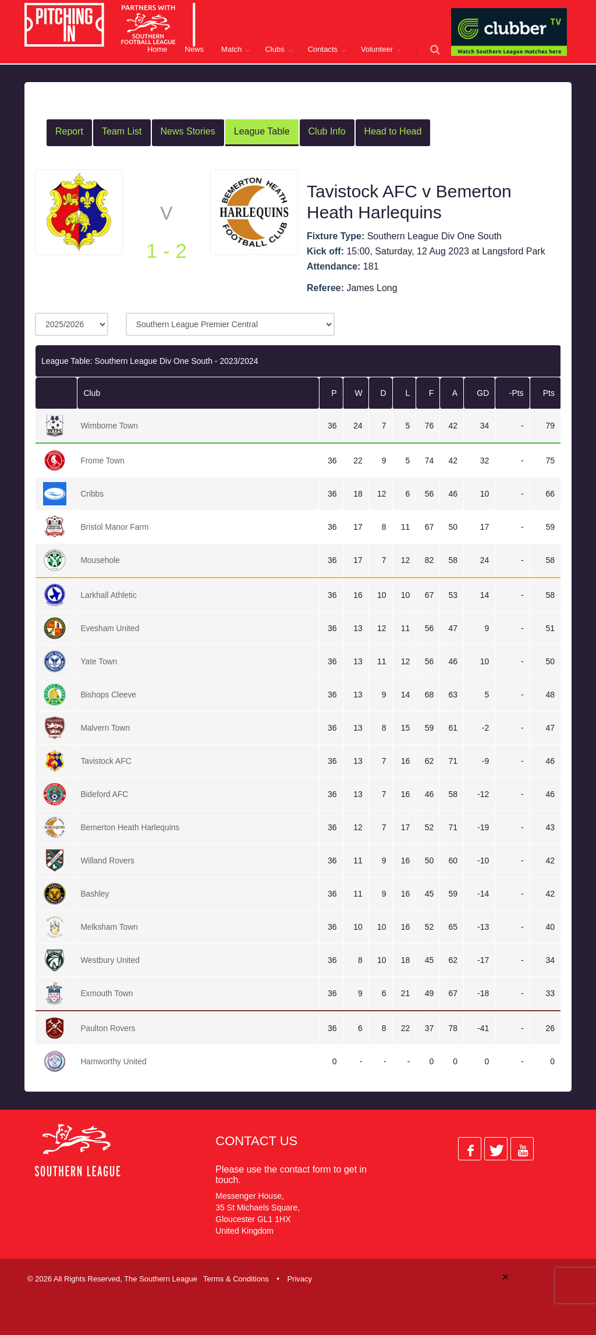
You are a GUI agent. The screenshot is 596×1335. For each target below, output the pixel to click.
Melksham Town (109, 927)
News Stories (188, 131)
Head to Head (393, 131)
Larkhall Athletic (108, 595)
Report (69, 131)
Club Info (327, 131)
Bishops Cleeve (108, 694)
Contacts (323, 49)
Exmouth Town (107, 993)
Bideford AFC (104, 794)
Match (231, 49)
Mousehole (100, 560)
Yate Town (99, 661)
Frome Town (102, 460)
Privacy (299, 1278)
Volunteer (377, 49)
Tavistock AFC (106, 761)
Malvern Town (105, 727)
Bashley (94, 893)
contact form (305, 1169)
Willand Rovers (107, 860)
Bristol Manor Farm (115, 527)
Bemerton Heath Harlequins (130, 827)
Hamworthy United (113, 1061)
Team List (121, 131)
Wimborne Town (109, 425)
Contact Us (256, 1141)
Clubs (274, 49)
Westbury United (110, 960)
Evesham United (110, 628)
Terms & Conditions (236, 1278)
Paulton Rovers (108, 1028)
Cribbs (92, 493)
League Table (262, 131)
